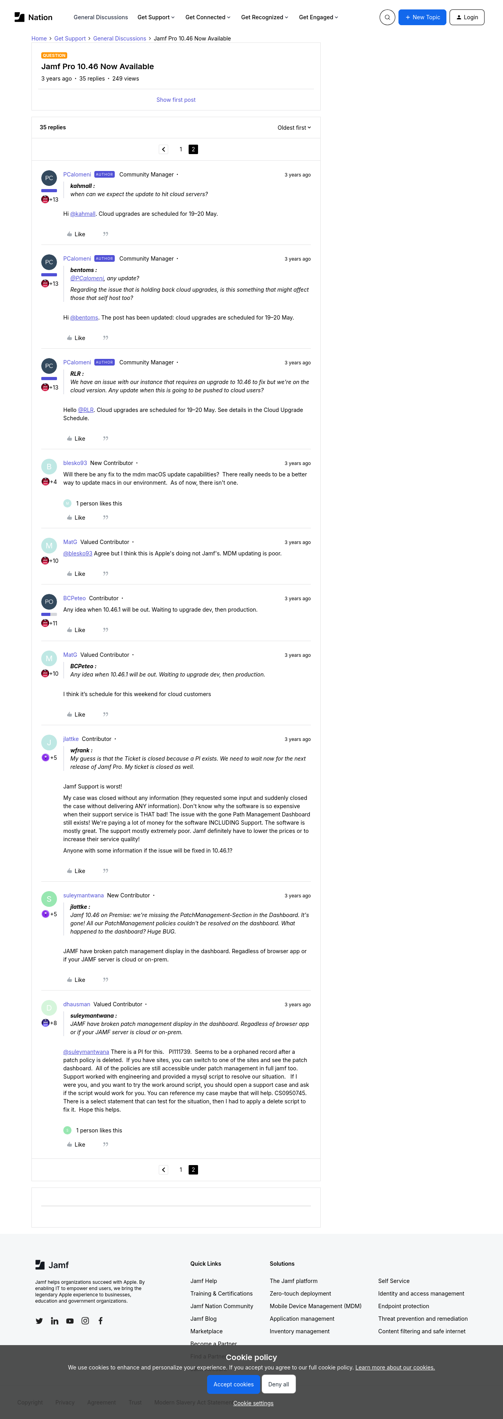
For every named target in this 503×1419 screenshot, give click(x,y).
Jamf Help (204, 1280)
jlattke (71, 738)
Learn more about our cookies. (395, 1367)
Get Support (157, 17)
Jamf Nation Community (222, 1306)
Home (39, 38)
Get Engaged (319, 17)
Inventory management (300, 1331)
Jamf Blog (204, 1318)
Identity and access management (421, 1293)
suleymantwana (83, 895)
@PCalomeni (87, 278)
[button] (422, 17)
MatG (70, 542)
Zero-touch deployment (300, 1293)
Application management (302, 1318)
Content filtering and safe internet (422, 1331)
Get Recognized (265, 17)
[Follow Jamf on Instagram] (85, 1321)
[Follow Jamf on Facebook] (101, 1321)
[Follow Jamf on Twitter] (39, 1321)
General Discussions (101, 17)
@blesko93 (77, 553)
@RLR (86, 409)
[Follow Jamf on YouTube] (70, 1320)
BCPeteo (74, 598)
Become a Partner (214, 1343)
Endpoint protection (404, 1306)
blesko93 (75, 463)
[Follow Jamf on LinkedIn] (55, 1321)
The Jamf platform (294, 1280)
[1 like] (92, 503)
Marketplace (207, 1331)
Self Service (394, 1280)
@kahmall (82, 213)
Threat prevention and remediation (423, 1318)
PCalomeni (77, 174)
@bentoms (84, 317)
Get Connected (208, 17)
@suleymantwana (86, 1051)
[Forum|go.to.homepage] (34, 17)
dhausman (76, 1004)
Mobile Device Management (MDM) (316, 1306)
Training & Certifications (222, 1293)
